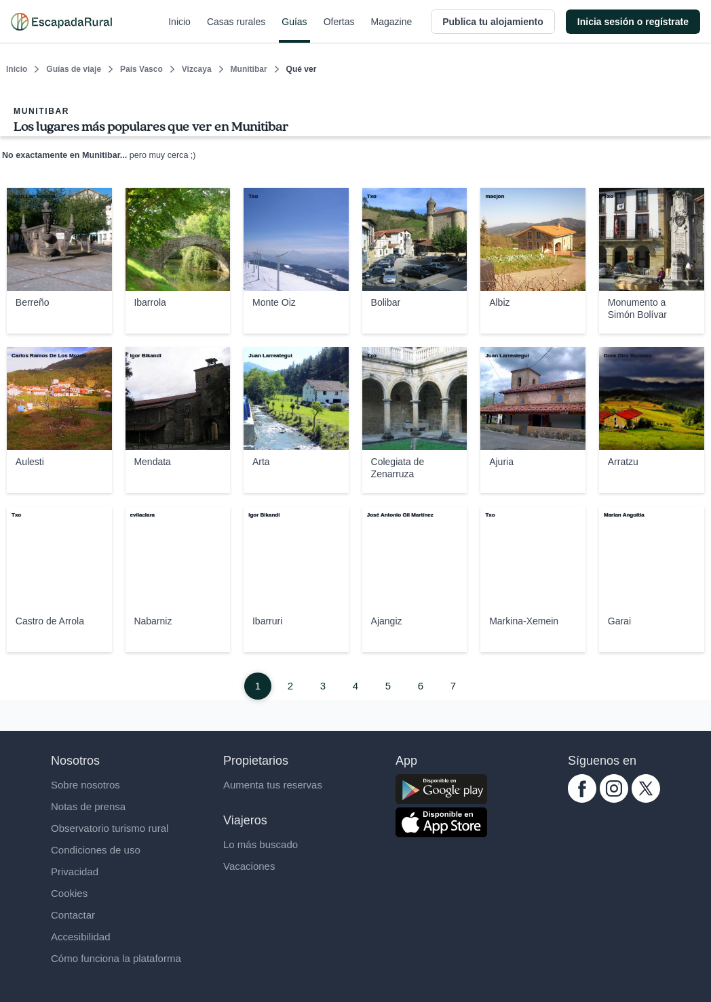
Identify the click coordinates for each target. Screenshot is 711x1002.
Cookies (69, 893)
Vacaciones (249, 866)
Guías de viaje (73, 69)
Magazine (391, 29)
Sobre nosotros (85, 784)
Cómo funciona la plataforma (116, 958)
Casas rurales (236, 29)
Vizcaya (197, 69)
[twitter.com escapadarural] (646, 799)
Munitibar (249, 69)
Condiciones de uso (95, 850)
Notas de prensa (88, 806)
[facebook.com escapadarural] (582, 799)
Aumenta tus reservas (272, 784)
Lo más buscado (260, 844)
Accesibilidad (81, 936)
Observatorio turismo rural (109, 828)
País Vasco (141, 69)
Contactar (73, 915)
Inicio (179, 29)
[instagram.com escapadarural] (614, 799)
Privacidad (74, 871)
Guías (294, 29)
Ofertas (339, 29)
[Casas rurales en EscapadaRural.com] (61, 22)
